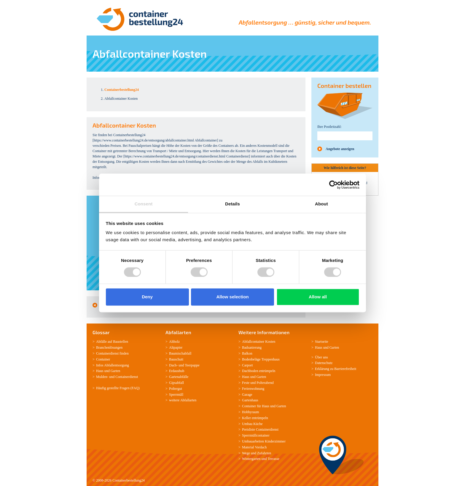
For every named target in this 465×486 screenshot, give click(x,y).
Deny (147, 296)
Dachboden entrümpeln (258, 371)
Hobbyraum (250, 412)
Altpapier (175, 347)
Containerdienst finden (112, 353)
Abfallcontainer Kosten (258, 341)
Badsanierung (252, 347)
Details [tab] (232, 203)
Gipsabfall (176, 383)
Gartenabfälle (178, 377)
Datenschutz (323, 363)
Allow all (318, 296)
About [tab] (321, 203)
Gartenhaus (250, 400)
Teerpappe (192, 365)
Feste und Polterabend (258, 383)
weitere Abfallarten (182, 400)
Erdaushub (176, 371)
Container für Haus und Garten (264, 406)
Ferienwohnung (253, 389)
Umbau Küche (252, 424)
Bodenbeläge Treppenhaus (261, 359)
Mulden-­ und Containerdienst (117, 377)
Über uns (321, 357)
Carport (247, 365)
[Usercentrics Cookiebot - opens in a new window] (333, 184)
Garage (247, 394)
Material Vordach (254, 447)
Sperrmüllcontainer (256, 435)
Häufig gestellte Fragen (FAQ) (118, 388)
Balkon (247, 353)
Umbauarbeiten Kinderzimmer (264, 441)
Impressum (323, 375)
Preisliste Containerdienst (260, 429)
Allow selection (232, 296)
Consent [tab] (144, 203)
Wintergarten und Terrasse (260, 459)
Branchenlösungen (109, 347)
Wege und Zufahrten (256, 453)
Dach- (173, 365)
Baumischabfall (180, 353)
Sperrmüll (176, 394)
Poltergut (175, 389)
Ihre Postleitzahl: (329, 126)
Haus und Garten (108, 371)
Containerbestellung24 (128, 480)
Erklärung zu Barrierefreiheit (335, 369)
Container (103, 359)
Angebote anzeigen (340, 149)
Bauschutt (176, 359)
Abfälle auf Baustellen (112, 341)
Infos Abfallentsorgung (112, 365)
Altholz (174, 341)
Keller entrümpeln (255, 418)
